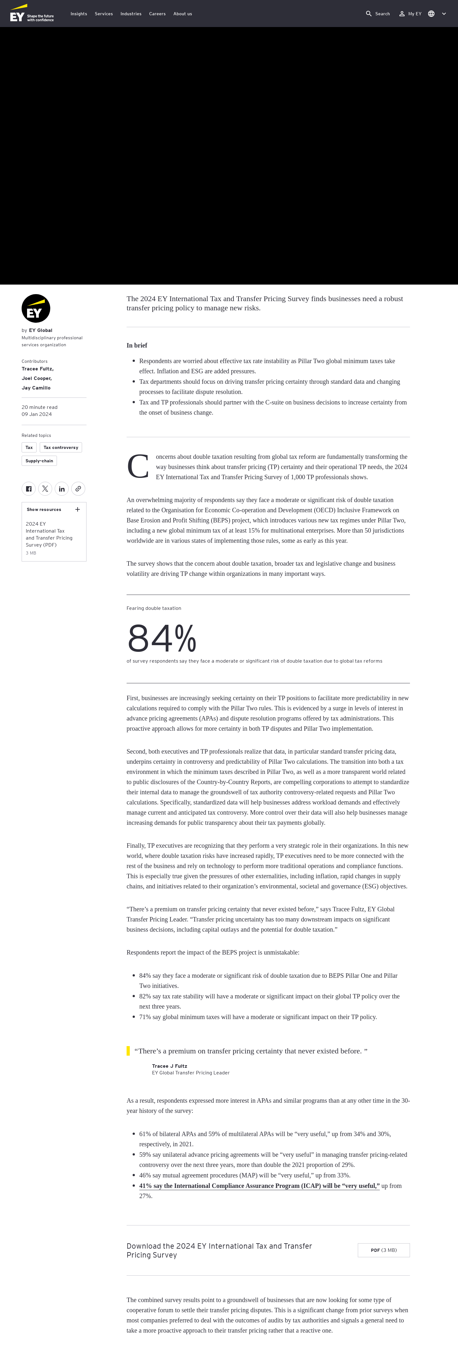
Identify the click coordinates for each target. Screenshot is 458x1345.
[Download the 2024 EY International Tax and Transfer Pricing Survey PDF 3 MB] (384, 1250)
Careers (157, 13)
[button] (437, 13)
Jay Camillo (36, 387)
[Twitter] (45, 489)
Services (104, 13)
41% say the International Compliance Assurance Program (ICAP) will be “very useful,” (259, 1185)
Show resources (44, 509)
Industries (131, 13)
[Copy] (78, 489)
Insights (79, 13)
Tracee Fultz (37, 368)
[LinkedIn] (62, 489)
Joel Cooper (36, 377)
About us (182, 13)
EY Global (39, 329)
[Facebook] (29, 489)
